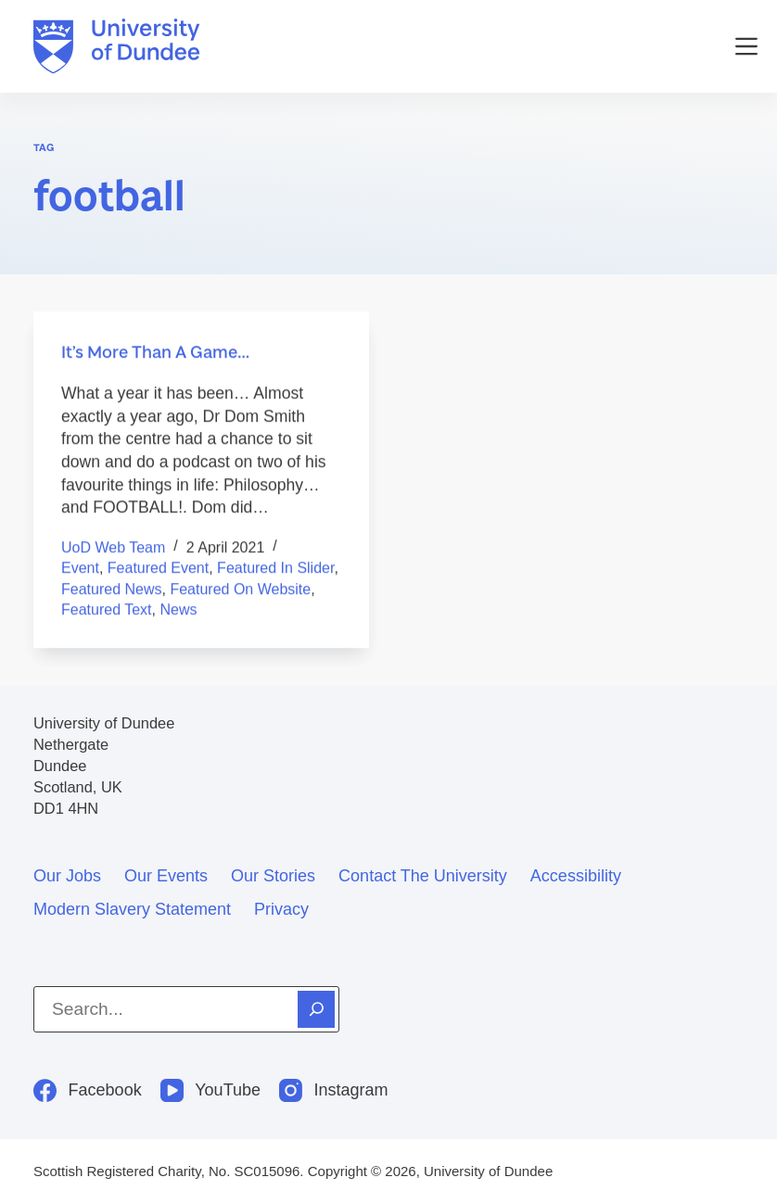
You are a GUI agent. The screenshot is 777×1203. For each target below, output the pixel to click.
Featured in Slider (275, 568)
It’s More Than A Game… (155, 352)
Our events (166, 876)
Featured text (106, 610)
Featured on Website (240, 589)
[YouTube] (210, 1090)
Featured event (158, 568)
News (178, 610)
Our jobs (67, 876)
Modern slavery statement (132, 909)
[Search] (316, 1009)
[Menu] (746, 46)
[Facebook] (87, 1090)
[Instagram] (333, 1090)
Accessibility (575, 876)
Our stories (273, 876)
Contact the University (422, 876)
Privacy (281, 909)
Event (80, 568)
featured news (111, 589)
